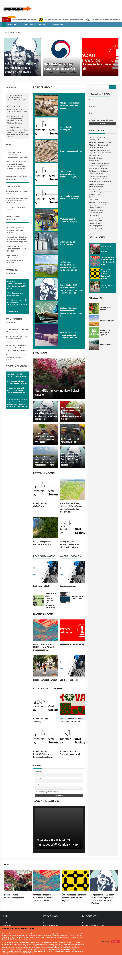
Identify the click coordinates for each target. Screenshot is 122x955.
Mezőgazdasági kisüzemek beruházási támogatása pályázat (70, 105)
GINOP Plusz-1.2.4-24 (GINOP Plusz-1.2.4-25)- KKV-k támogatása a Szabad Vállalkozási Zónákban (16, 119)
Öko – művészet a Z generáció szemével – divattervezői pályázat (73, 20)
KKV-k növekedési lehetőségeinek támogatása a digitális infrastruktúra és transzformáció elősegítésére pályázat (17, 132)
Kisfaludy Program (95, 189)
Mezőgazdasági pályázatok (98, 168)
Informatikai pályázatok (96, 218)
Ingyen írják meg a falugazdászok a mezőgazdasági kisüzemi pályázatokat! (15, 258)
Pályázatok (12, 24)
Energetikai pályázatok (96, 210)
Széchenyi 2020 (94, 194)
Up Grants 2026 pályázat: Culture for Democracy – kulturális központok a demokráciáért (50, 600)
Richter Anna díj (12, 311)
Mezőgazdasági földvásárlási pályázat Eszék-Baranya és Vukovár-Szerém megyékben (17, 239)
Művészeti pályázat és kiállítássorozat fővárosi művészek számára (26, 20)
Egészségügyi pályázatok (97, 205)
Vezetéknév (39, 778)
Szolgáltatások (28, 24)
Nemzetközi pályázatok (97, 231)
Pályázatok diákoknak (96, 148)
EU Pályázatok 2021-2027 (97, 137)
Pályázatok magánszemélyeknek (100, 142)
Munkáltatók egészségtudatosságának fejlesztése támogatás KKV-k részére (17, 284)
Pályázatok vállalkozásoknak (98, 145)
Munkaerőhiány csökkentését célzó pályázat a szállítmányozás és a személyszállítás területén (17, 347)
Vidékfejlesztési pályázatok (98, 166)
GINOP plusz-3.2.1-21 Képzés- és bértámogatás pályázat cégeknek (17, 338)
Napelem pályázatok (96, 226)
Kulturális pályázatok (96, 187)
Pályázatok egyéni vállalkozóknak (100, 181)
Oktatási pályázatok (95, 228)
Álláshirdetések (94, 155)
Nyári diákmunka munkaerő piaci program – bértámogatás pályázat (17, 357)
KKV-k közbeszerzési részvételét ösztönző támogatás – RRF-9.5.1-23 (69, 335)
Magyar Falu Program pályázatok (100, 192)
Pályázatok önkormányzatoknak (99, 150)
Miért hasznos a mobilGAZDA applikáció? (105, 332)
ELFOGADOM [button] (115, 941)
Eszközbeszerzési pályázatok (99, 171)
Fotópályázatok (94, 215)
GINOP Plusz (93, 200)
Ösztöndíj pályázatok (96, 158)
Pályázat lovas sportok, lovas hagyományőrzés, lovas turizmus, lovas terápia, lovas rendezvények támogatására (17, 402)
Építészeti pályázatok (96, 213)
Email (37, 785)
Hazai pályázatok (94, 140)
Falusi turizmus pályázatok (98, 176)
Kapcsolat (43, 24)
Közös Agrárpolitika (107, 320)
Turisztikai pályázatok (96, 174)
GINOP (91, 197)
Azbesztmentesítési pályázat (71, 151)
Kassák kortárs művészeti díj (72, 644)
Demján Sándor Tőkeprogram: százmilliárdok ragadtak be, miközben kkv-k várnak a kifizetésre (46, 413)
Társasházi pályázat (13, 187)
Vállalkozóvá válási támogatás (99, 202)
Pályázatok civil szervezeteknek (100, 153)
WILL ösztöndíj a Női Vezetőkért (77, 597)
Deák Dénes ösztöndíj (41, 586)
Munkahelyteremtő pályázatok (99, 179)
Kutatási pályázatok (95, 223)
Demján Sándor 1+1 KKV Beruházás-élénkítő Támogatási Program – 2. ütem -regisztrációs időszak (71, 459)
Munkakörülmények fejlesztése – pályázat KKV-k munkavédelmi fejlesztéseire (17, 109)
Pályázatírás (7, 925)
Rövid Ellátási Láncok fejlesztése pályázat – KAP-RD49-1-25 (16, 248)
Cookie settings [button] (105, 941)
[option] (22, 57)
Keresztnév (38, 771)
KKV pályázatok (94, 161)
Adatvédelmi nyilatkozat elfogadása (47, 792)
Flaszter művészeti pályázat (45, 680)
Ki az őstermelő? (106, 344)
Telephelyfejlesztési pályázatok (99, 163)
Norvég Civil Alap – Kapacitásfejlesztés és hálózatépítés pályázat (68, 174)
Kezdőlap (6, 923)
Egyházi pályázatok (95, 207)
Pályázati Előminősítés (50, 925)
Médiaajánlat (58, 24)
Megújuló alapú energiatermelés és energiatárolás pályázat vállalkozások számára (17, 200)
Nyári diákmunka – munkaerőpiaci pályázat (107, 248)
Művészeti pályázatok (96, 184)
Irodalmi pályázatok (95, 220)
